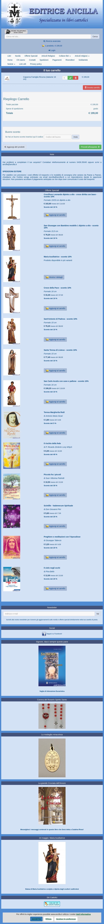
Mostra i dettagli (54, 277)
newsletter (23, 620)
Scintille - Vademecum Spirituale (58, 506)
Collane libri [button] (65, 56)
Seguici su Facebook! (54, 634)
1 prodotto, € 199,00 (52, 46)
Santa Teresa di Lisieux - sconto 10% (60, 350)
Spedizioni (44, 60)
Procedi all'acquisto (90, 147)
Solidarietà (83, 60)
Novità (17, 56)
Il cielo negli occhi (52, 568)
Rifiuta (48, 919)
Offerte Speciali (31, 56)
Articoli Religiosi (48, 56)
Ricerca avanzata (51, 41)
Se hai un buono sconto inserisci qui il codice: (24, 137)
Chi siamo (21, 60)
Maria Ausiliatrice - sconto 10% (58, 257)
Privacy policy (36, 64)
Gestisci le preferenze (66, 919)
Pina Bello (50, 571)
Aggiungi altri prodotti (14, 147)
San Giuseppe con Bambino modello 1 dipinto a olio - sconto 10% (71, 226)
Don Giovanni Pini (53, 509)
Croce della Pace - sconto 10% (57, 288)
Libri (9, 56)
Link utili (22, 64)
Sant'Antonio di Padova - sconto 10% (60, 319)
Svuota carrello (92, 87)
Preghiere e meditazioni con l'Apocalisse (62, 537)
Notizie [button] (11, 64)
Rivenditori (70, 60)
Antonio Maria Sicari (54, 416)
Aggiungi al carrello (55, 215)
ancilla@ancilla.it (10, 164)
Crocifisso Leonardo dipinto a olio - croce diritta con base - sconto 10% (70, 195)
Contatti (32, 60)
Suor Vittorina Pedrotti (55, 478)
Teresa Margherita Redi (54, 412)
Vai (97, 614)
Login (52, 50)
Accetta (36, 919)
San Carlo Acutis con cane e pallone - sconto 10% (66, 381)
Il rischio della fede (52, 443)
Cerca (95, 36)
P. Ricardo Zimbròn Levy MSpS (59, 447)
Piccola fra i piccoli (52, 474)
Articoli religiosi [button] (82, 56)
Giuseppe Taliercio (53, 540)
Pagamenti (56, 60)
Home (9, 60)
